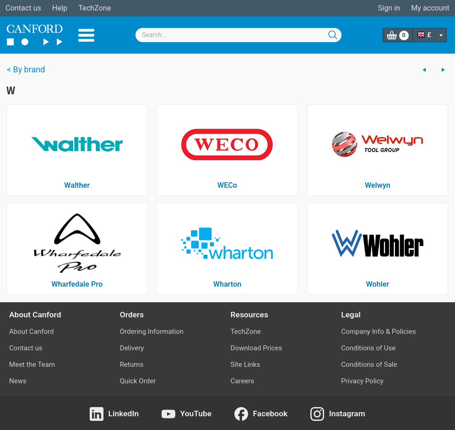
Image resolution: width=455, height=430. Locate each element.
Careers (243, 381)
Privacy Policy (362, 381)
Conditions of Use (368, 348)
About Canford (31, 331)
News (18, 381)
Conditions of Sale (369, 364)
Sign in (389, 8)
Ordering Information (152, 331)
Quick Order (138, 381)
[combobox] (238, 35)
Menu (86, 35)
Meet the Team (32, 364)
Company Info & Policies (378, 331)
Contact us (23, 8)
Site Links (245, 364)
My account (430, 8)
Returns (132, 364)
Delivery (132, 348)
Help (59, 8)
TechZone (94, 8)
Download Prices (256, 348)
